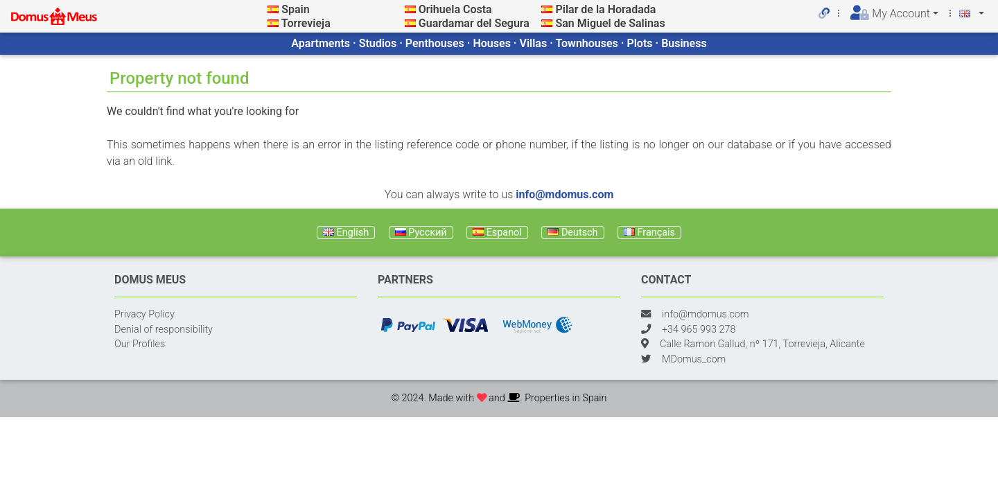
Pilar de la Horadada (605, 9)
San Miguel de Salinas (610, 23)
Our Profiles (139, 344)
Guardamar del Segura (474, 23)
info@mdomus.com (564, 194)
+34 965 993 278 (698, 329)
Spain (295, 9)
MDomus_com (694, 359)
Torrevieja (306, 23)
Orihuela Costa (455, 9)
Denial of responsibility (163, 329)
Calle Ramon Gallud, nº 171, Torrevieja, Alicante (762, 344)
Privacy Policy (144, 314)
